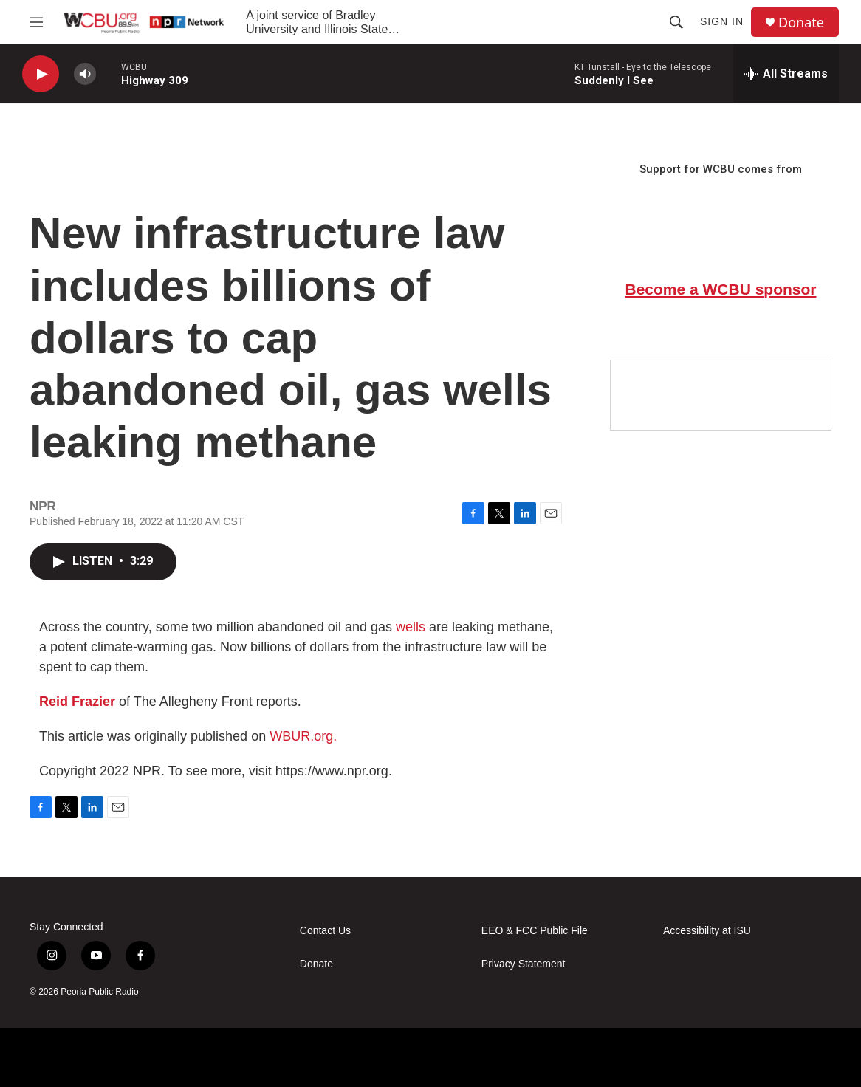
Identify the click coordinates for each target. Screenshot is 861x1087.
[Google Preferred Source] (721, 395)
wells (410, 627)
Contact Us (325, 930)
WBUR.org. (303, 736)
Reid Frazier (77, 701)
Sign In (722, 21)
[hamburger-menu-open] (36, 22)
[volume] (84, 74)
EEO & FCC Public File (534, 930)
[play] (40, 74)
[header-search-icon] (676, 22)
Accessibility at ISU (707, 930)
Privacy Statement (523, 964)
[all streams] (786, 73)
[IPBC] (784, 1057)
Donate (801, 22)
